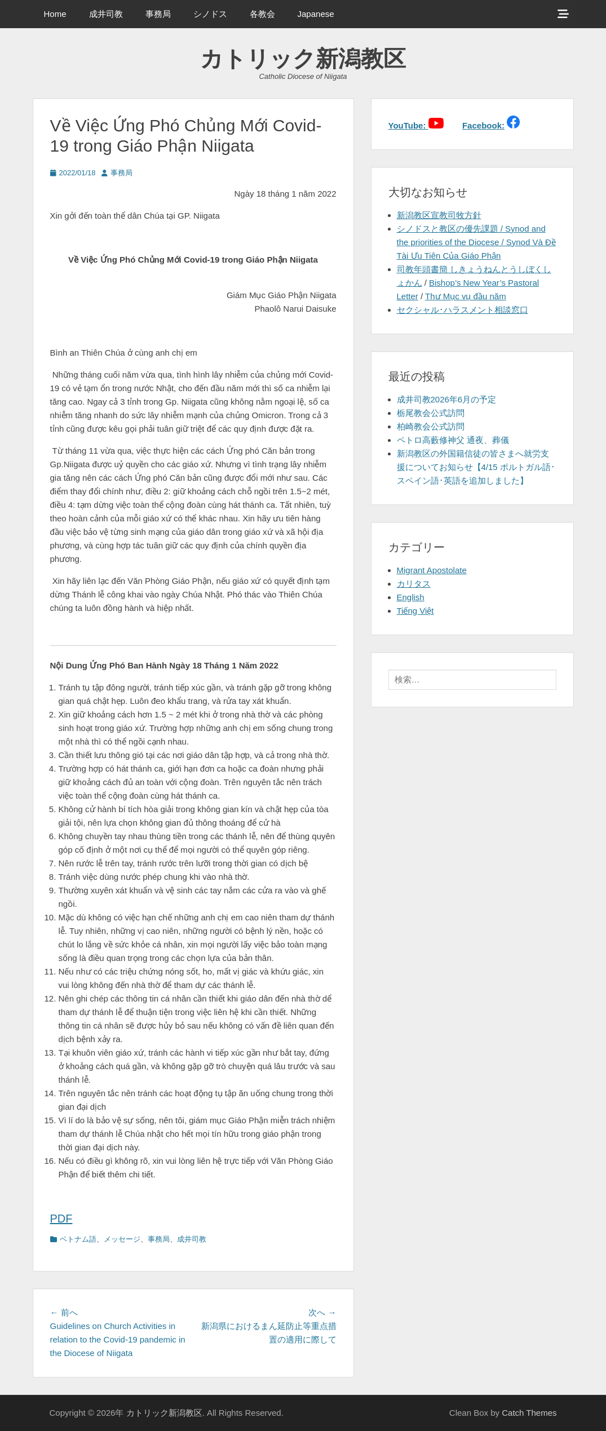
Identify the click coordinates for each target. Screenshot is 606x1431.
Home (55, 14)
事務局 (158, 14)
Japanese (316, 14)
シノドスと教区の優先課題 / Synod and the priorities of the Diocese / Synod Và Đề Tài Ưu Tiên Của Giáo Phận (476, 242)
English (410, 597)
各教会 (262, 14)
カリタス (414, 583)
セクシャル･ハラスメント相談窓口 (462, 309)
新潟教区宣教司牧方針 (439, 215)
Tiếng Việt (415, 610)
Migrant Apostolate (432, 570)
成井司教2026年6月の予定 (447, 399)
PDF (61, 1218)
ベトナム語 (78, 1239)
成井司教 (106, 14)
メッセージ (122, 1239)
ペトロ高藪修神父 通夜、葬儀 (453, 440)
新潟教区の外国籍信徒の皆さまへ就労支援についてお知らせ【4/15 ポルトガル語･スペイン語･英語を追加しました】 (476, 467)
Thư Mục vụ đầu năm (465, 296)
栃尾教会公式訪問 (431, 413)
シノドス (210, 14)
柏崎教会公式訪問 (431, 426)
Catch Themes (529, 1412)
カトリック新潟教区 (303, 58)
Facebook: (483, 125)
